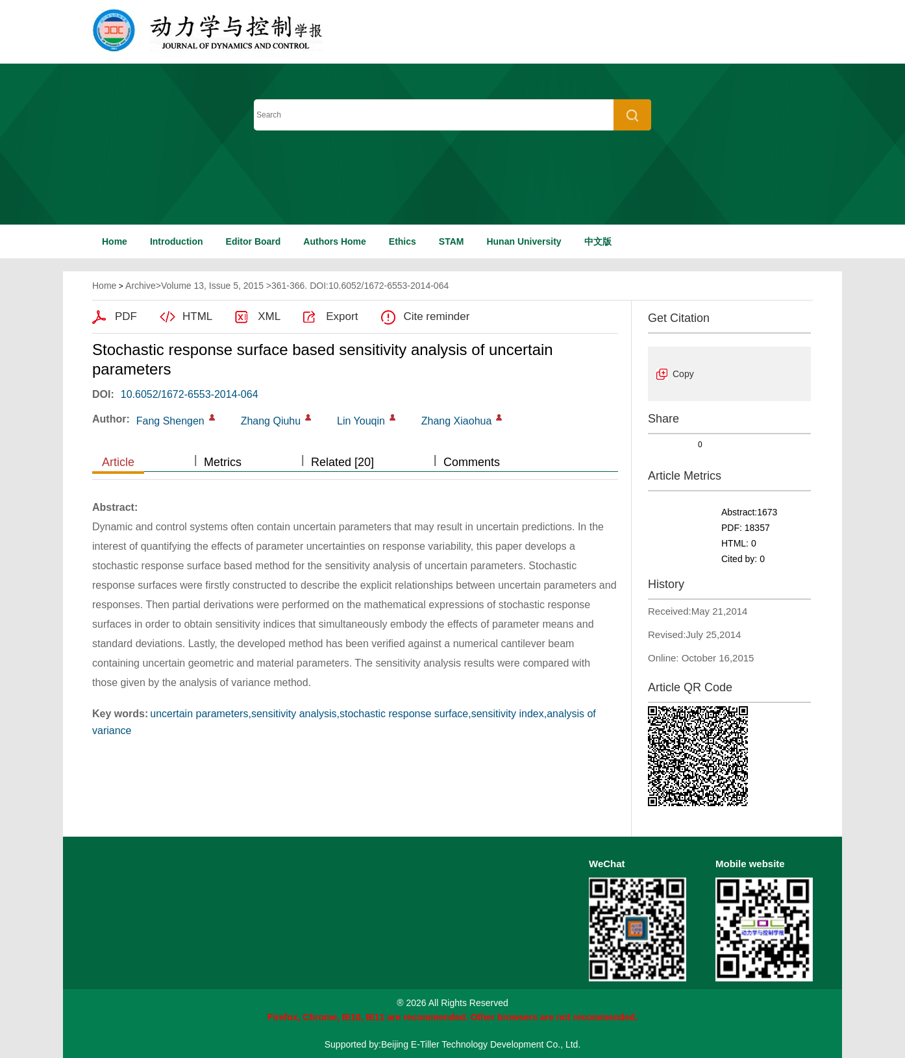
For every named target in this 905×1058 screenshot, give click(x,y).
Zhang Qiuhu (271, 420)
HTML (197, 316)
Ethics (402, 241)
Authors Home (334, 241)
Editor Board (253, 241)
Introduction (176, 241)
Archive (140, 285)
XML (269, 316)
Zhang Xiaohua (456, 420)
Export (342, 316)
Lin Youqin (361, 420)
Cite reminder (436, 316)
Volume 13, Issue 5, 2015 (212, 285)
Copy (683, 374)
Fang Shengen (170, 420)
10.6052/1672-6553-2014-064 (189, 394)
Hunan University (523, 241)
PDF (126, 316)
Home (114, 241)
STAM (451, 241)
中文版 (598, 241)
